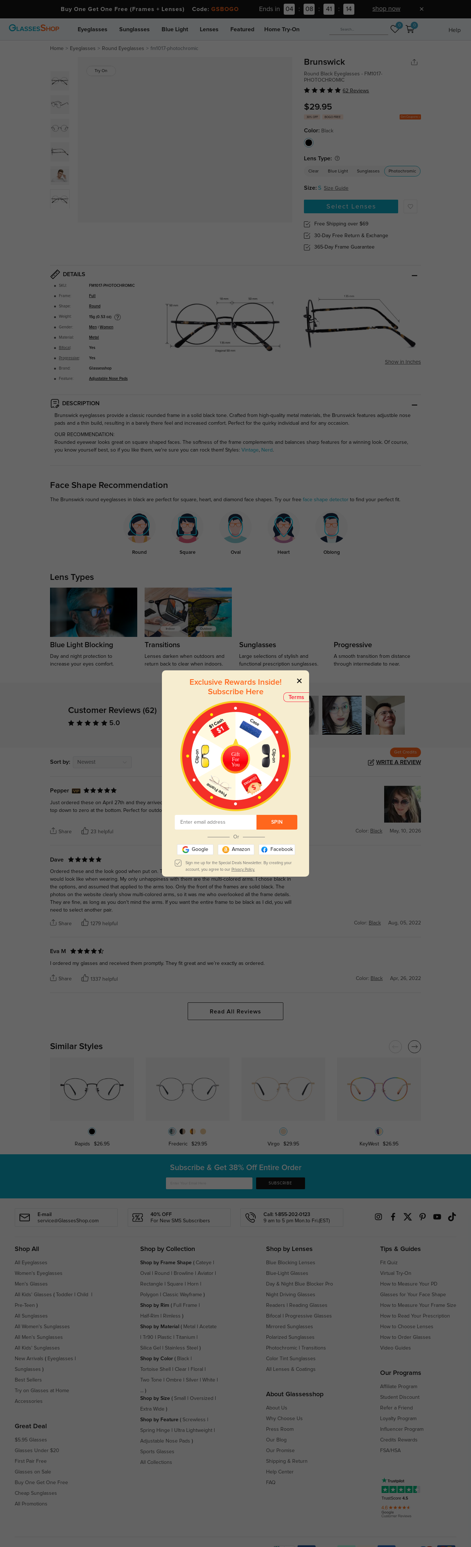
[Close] (299, 680)
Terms (296, 697)
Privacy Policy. (243, 869)
